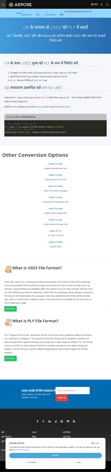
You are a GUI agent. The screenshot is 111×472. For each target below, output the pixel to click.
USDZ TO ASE (55, 220)
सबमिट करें (61, 397)
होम (2, 432)
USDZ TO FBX (55, 197)
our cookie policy (22, 450)
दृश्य (51, 73)
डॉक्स (34, 436)
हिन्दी (94, 4)
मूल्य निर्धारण (6, 436)
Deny (79, 462)
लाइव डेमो (66, 436)
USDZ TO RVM (56, 242)
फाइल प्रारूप (38, 80)
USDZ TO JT (55, 231)
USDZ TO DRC (55, 175)
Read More (10, 309)
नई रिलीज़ (66, 432)
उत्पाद (34, 432)
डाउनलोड (66, 107)
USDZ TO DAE (55, 208)
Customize (32, 462)
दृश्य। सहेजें (68, 73)
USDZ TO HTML (55, 186)
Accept (55, 455)
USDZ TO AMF (55, 164)
